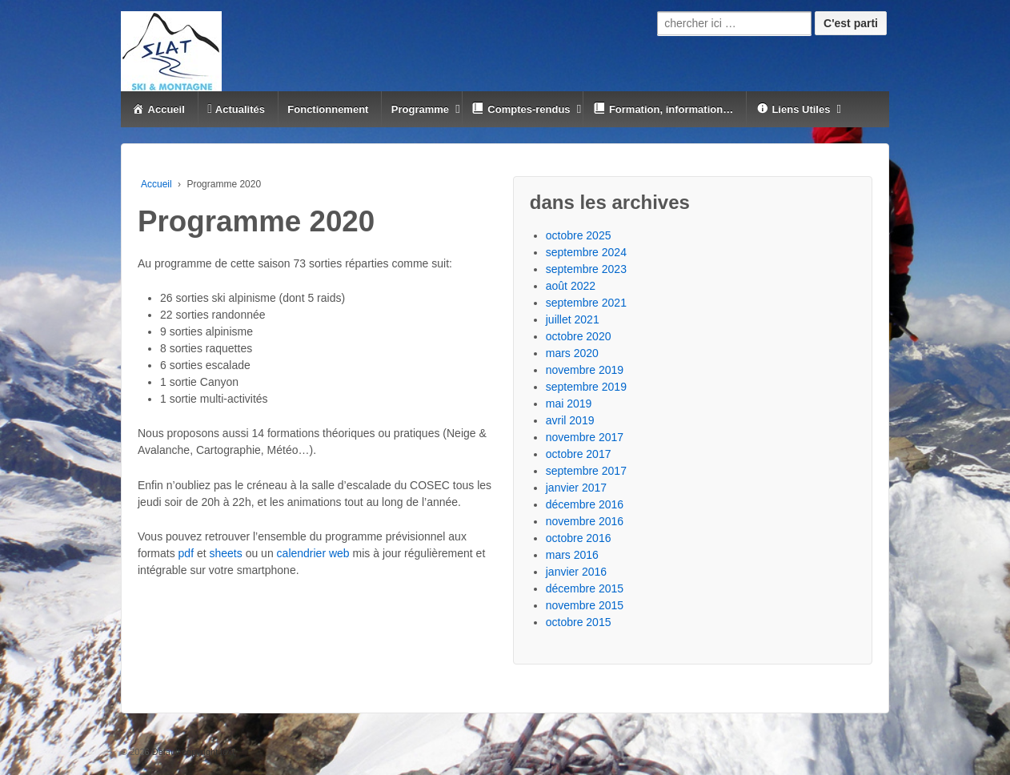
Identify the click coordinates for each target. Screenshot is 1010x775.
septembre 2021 (586, 302)
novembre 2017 (584, 437)
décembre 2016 (584, 504)
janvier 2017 (576, 487)
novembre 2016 (584, 521)
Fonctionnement (327, 109)
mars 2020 (572, 353)
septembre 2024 (586, 252)
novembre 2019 (584, 369)
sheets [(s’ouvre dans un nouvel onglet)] (228, 553)
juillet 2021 (572, 319)
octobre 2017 (578, 454)
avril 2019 (570, 420)
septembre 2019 (586, 386)
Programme (420, 109)
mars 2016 (572, 554)
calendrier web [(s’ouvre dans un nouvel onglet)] (313, 553)
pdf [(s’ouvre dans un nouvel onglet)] (186, 553)
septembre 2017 (586, 470)
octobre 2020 (578, 336)
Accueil (156, 184)
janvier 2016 (576, 571)
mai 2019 (569, 403)
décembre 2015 (584, 588)
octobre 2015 (578, 622)
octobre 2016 (578, 538)
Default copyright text (192, 752)
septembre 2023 (586, 269)
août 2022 (570, 285)
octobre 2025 (578, 235)
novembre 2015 (584, 605)
